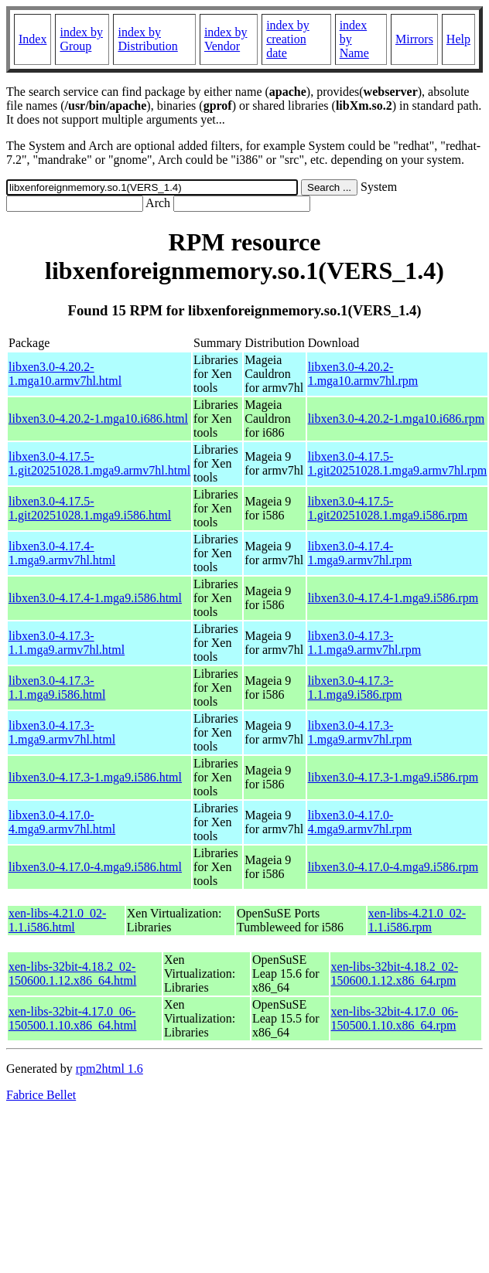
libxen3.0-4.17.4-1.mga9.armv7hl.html (62, 553)
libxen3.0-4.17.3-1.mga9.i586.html (95, 777)
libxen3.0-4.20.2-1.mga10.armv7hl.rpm (363, 373)
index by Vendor (226, 39)
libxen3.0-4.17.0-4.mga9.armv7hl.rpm (360, 822)
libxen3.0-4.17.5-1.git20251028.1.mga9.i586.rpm (388, 508)
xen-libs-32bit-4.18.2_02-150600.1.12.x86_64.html (72, 973)
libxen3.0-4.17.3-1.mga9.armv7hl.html (62, 732)
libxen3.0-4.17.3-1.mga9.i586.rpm (393, 777)
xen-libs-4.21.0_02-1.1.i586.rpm (417, 920)
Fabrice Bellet (41, 1094)
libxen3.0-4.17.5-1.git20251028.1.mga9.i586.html (90, 508)
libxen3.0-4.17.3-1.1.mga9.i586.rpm (355, 687)
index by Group (81, 39)
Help (458, 39)
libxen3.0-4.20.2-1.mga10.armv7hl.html (65, 373)
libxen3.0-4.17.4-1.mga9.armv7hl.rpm (360, 553)
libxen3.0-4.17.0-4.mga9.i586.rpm (393, 866)
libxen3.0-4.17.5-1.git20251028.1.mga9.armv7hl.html (99, 463)
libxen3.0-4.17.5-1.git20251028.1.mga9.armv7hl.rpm (397, 463)
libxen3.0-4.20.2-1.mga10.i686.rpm (396, 418)
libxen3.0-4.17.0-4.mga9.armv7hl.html (62, 822)
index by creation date (287, 39)
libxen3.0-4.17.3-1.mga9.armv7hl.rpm (360, 732)
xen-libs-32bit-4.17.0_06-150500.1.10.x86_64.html (72, 1018)
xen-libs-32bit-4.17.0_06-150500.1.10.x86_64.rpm (394, 1018)
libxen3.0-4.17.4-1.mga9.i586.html (95, 597)
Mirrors (414, 39)
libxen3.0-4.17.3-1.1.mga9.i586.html (57, 687)
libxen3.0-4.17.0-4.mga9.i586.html (95, 866)
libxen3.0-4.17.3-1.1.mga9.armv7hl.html (67, 642)
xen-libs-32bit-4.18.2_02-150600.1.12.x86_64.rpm (394, 973)
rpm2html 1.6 (109, 1068)
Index (32, 39)
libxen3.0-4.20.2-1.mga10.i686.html (98, 418)
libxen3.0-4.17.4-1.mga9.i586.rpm (393, 597)
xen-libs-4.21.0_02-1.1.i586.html (57, 920)
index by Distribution (147, 39)
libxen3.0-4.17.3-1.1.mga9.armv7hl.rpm (365, 642)
